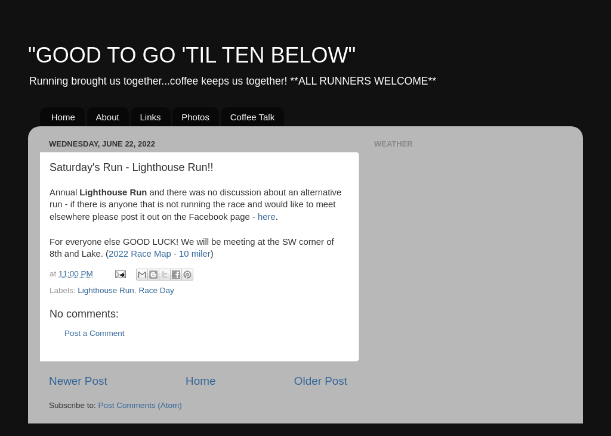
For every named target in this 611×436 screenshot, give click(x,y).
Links (150, 117)
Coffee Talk (252, 117)
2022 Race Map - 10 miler (160, 254)
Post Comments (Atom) (140, 405)
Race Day (156, 290)
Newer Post (78, 381)
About (107, 117)
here (267, 217)
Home (63, 117)
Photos (195, 117)
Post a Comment (94, 333)
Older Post (320, 381)
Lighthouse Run (106, 290)
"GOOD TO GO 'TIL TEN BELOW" (192, 55)
